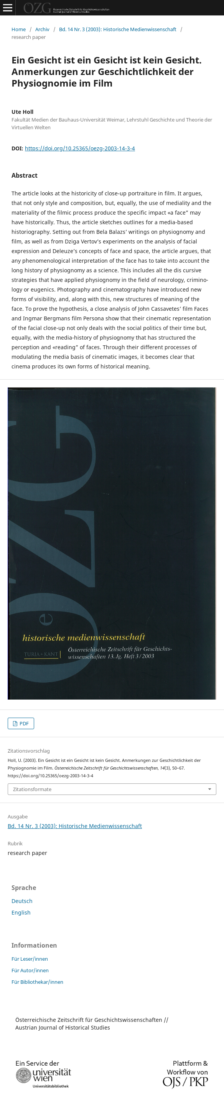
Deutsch (22, 901)
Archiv (42, 29)
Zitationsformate (32, 789)
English (21, 912)
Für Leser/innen (30, 958)
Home (19, 29)
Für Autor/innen (30, 970)
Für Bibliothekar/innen (37, 981)
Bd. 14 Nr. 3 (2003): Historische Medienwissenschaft (117, 29)
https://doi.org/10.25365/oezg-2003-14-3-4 (80, 148)
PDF (23, 723)
